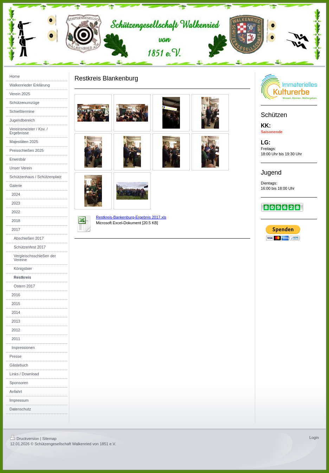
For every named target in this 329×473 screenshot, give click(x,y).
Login (314, 437)
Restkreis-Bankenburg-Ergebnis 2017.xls (131, 217)
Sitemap (49, 438)
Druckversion (24, 438)
